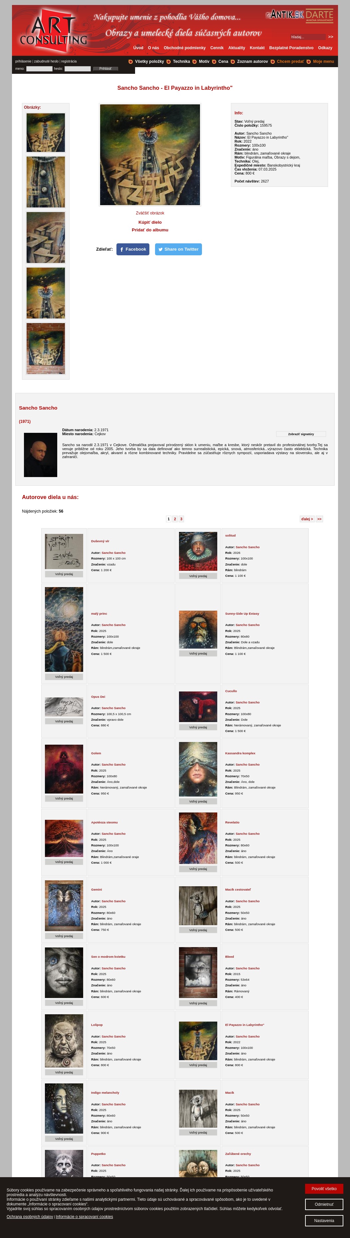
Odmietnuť (324, 1204)
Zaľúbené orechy (238, 1154)
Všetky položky (149, 61)
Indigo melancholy (105, 1092)
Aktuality (236, 48)
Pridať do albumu (150, 229)
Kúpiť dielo (150, 222)
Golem (96, 753)
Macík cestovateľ (238, 889)
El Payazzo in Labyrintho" (244, 1025)
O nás (153, 48)
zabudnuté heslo (46, 61)
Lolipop (97, 1025)
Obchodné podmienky (185, 48)
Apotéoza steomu (104, 822)
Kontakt (257, 48)
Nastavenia (324, 1220)
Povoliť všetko (324, 1188)
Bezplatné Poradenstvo (291, 48)
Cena (223, 61)
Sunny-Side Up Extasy (242, 613)
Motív (204, 61)
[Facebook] (133, 249)
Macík (229, 1092)
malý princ (99, 613)
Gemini (96, 889)
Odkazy (325, 48)
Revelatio (232, 822)
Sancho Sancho (113, 553)
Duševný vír (100, 541)
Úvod (138, 48)
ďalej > (307, 519)
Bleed (229, 956)
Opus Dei (98, 696)
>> (319, 519)
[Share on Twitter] (178, 249)
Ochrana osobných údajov (30, 1216)
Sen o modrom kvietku (108, 956)
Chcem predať (290, 61)
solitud (230, 535)
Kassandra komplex (240, 753)
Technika (181, 61)
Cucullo (231, 691)
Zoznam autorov (252, 61)
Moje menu (323, 61)
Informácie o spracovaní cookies (84, 1216)
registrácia (69, 61)
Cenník (217, 48)
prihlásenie (23, 61)
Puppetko (98, 1154)
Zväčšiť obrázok (150, 213)
